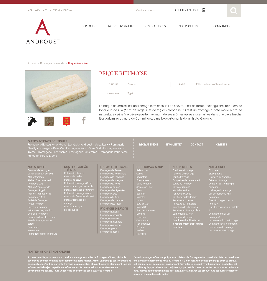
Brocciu (140, 227)
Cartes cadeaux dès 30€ (40, 173)
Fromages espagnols (111, 215)
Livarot (140, 200)
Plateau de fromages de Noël (79, 196)
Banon (139, 190)
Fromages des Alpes (110, 203)
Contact (197, 144)
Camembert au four (183, 214)
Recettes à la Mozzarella (185, 207)
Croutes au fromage (183, 217)
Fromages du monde (52, 63)
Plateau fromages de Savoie (78, 186)
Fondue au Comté (182, 193)
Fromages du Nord (110, 183)
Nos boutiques (155, 26)
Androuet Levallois (67, 144)
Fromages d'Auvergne (111, 180)
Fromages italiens (109, 211)
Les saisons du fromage (221, 227)
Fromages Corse (108, 193)
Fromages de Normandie (113, 173)
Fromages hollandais (111, 221)
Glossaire (214, 170)
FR (30, 10)
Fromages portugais (110, 225)
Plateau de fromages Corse (78, 183)
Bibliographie (215, 173)
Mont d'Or (141, 207)
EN (37, 10)
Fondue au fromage (183, 170)
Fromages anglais (109, 232)
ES (45, 10)
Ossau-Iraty (142, 220)
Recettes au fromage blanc (187, 210)
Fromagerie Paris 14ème (42, 155)
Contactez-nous (145, 10)
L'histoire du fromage (220, 177)
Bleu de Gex (142, 203)
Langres (140, 214)
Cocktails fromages (38, 214)
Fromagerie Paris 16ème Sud (83, 148)
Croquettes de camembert (186, 180)
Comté (139, 173)
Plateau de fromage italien (77, 193)
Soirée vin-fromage (37, 207)
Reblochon (142, 170)
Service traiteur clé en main (42, 217)
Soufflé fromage (181, 177)
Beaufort (140, 193)
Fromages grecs (108, 228)
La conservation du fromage (223, 220)
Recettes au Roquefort (184, 203)
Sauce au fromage (182, 183)
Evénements (34, 230)
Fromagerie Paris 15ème (52, 152)
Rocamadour (143, 224)
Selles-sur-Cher (144, 187)
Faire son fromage (218, 180)
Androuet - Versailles (93, 144)
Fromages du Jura (109, 197)
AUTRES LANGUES (61, 10)
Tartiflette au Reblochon (185, 197)
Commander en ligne (39, 170)
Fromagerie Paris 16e (51, 148)
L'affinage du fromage (220, 190)
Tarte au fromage (181, 187)
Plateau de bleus (72, 180)
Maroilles (141, 234)
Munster (140, 197)
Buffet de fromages (38, 200)
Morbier (140, 230)
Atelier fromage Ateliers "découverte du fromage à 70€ (40, 180)
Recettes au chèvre (183, 200)
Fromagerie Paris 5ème (114, 152)
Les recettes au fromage (221, 230)
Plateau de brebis (73, 176)
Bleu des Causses (145, 210)
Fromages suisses (109, 218)
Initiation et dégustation (40, 210)
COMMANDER (221, 26)
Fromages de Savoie (110, 170)
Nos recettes (188, 26)
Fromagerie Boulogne (41, 144)
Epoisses (141, 217)
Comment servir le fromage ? (223, 224)
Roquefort (141, 177)
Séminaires (33, 227)
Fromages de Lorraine (111, 200)
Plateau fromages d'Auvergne (79, 190)
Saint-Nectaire (143, 183)
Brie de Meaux (143, 180)
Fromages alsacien (110, 187)
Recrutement (148, 144)
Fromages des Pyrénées (112, 190)
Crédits (221, 144)
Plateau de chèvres (74, 173)
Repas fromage (36, 203)
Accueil (32, 63)
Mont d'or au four (181, 190)
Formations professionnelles (42, 234)
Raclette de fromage (183, 173)
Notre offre (88, 26)
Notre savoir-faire (121, 26)
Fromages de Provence (112, 177)
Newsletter (173, 144)
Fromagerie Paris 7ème (83, 152)
